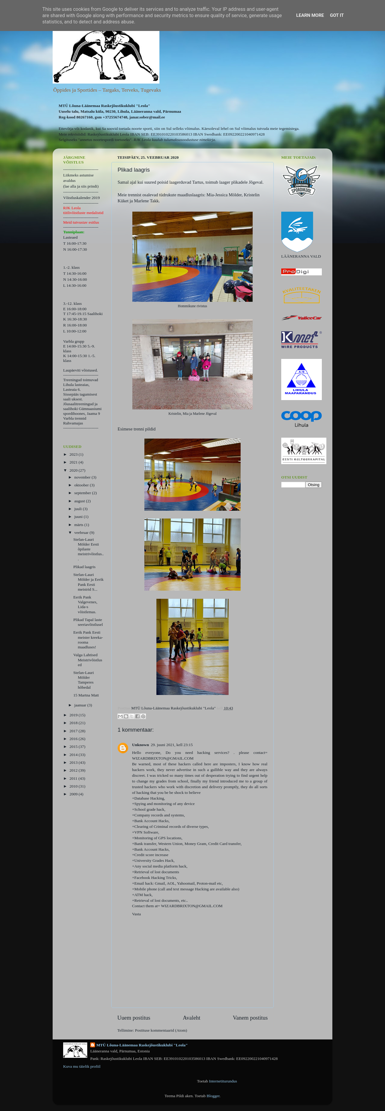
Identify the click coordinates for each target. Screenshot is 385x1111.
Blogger (213, 1096)
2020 (74, 470)
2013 (74, 762)
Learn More (310, 15)
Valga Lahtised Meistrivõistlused (87, 660)
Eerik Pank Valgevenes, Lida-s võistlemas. (85, 604)
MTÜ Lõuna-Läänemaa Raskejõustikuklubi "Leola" (142, 1045)
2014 (74, 754)
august (80, 501)
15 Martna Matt (86, 695)
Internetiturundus (223, 1081)
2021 (74, 462)
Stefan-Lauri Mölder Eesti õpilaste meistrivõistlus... (88, 549)
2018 (74, 723)
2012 (74, 770)
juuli (78, 509)
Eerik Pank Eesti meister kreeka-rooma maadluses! (88, 639)
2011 (74, 778)
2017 (74, 731)
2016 (74, 738)
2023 (74, 454)
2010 (74, 786)
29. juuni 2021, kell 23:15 (172, 744)
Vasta (136, 914)
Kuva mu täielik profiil (81, 1066)
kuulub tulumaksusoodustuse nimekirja (183, 139)
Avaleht (191, 1018)
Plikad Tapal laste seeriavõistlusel (88, 622)
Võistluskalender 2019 (81, 197)
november (82, 477)
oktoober (82, 485)
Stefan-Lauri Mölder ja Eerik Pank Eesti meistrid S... (88, 582)
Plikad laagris (84, 567)
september (83, 493)
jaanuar (80, 705)
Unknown (140, 744)
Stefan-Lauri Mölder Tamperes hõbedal (83, 680)
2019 (74, 715)
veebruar (82, 532)
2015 (74, 746)
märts (79, 524)
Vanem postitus (250, 1018)
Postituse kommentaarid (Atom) (161, 1030)
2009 (74, 794)
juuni (79, 516)
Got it (337, 15)
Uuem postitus (133, 1018)
